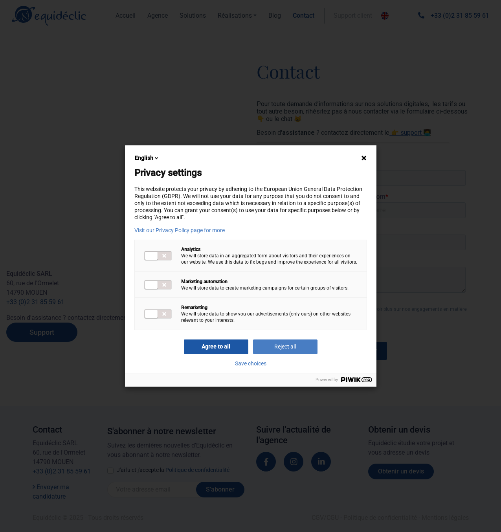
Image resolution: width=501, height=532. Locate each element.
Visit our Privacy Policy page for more (179, 230)
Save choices (250, 363)
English (147, 158)
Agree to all (216, 346)
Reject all (285, 346)
